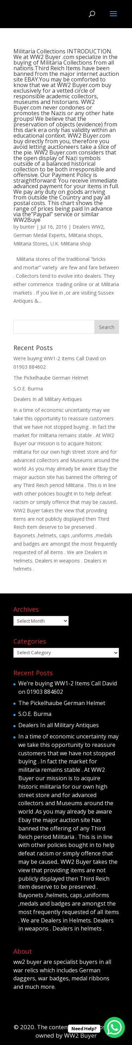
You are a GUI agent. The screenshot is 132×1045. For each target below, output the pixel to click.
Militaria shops (84, 235)
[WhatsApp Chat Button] (114, 1027)
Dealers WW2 (88, 226)
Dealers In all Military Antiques (47, 399)
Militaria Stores (30, 243)
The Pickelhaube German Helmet (50, 377)
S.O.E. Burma (28, 388)
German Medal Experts (39, 235)
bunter (27, 226)
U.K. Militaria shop (70, 243)
